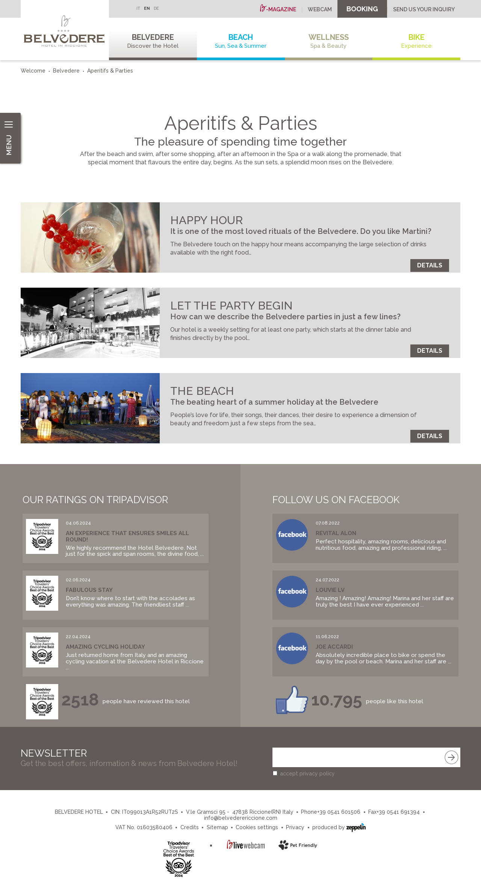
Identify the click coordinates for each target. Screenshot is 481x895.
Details (429, 265)
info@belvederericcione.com (240, 818)
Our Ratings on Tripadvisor (95, 499)
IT (138, 8)
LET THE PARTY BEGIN (231, 305)
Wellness (329, 41)
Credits (189, 827)
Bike (416, 41)
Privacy (295, 827)
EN (147, 8)
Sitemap (217, 827)
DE (156, 8)
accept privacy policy (307, 774)
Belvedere (153, 41)
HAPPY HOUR (206, 220)
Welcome (33, 71)
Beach (241, 41)
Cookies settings (257, 827)
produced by (339, 826)
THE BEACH (202, 390)
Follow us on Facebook (335, 499)
